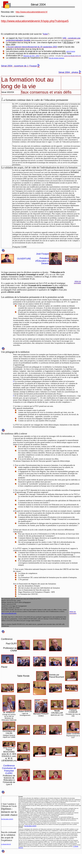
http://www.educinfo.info (9, 613)
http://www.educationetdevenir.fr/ (31, 12)
